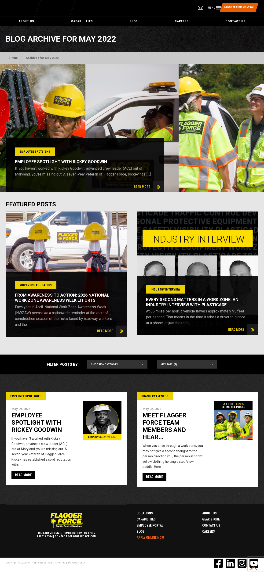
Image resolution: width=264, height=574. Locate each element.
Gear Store (211, 519)
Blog (134, 21)
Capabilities (82, 21)
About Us (26, 21)
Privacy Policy (76, 562)
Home (13, 58)
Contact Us (236, 21)
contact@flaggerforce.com (75, 536)
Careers (182, 21)
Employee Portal (150, 525)
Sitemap (60, 562)
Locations (145, 513)
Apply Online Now (150, 537)
